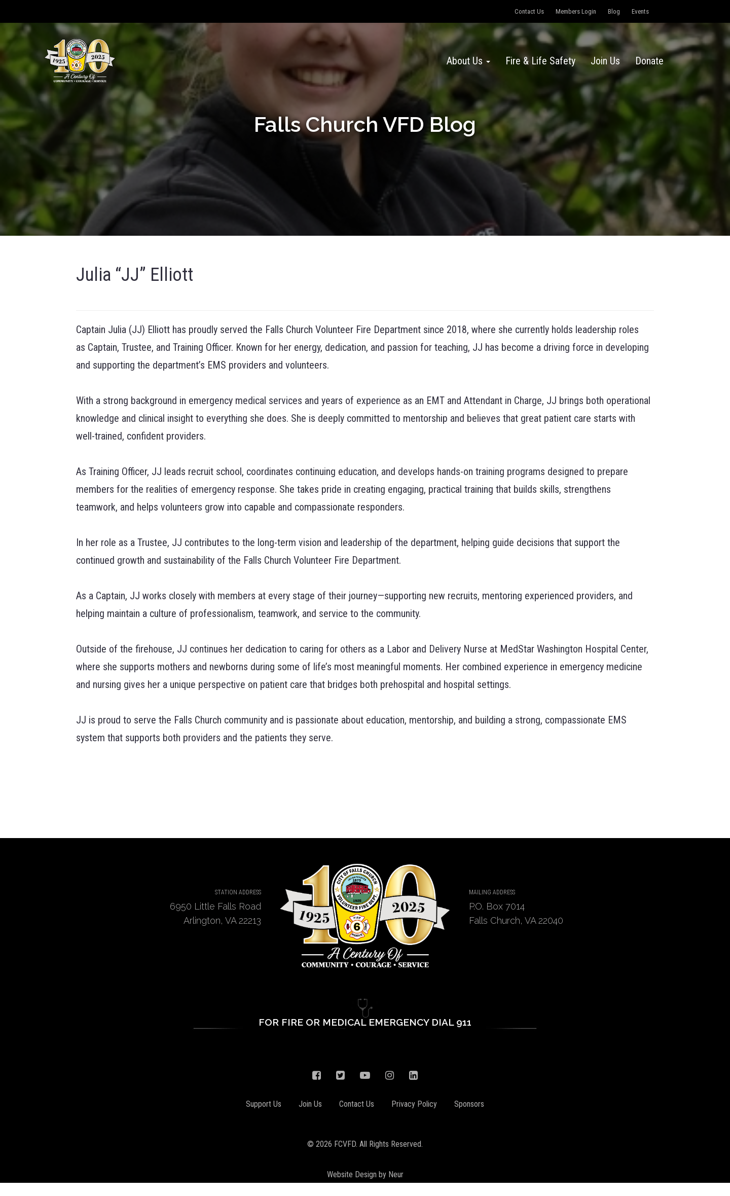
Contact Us (529, 11)
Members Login (576, 11)
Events (640, 11)
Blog (614, 11)
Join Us (605, 61)
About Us (468, 61)
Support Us (263, 1104)
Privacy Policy (414, 1104)
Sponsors (469, 1104)
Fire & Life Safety (540, 61)
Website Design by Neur (365, 1174)
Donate (649, 61)
